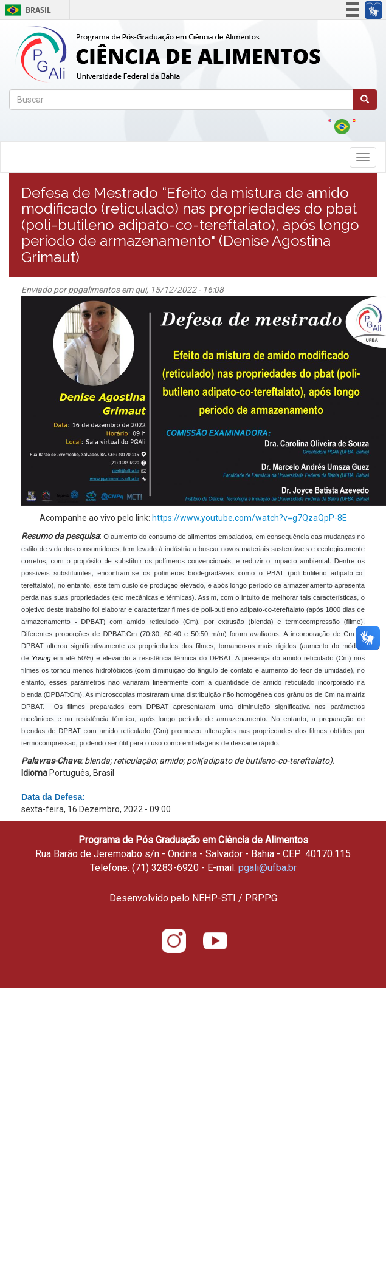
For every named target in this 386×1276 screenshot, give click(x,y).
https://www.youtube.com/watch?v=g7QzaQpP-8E (249, 518)
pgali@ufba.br (267, 868)
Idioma (34, 773)
